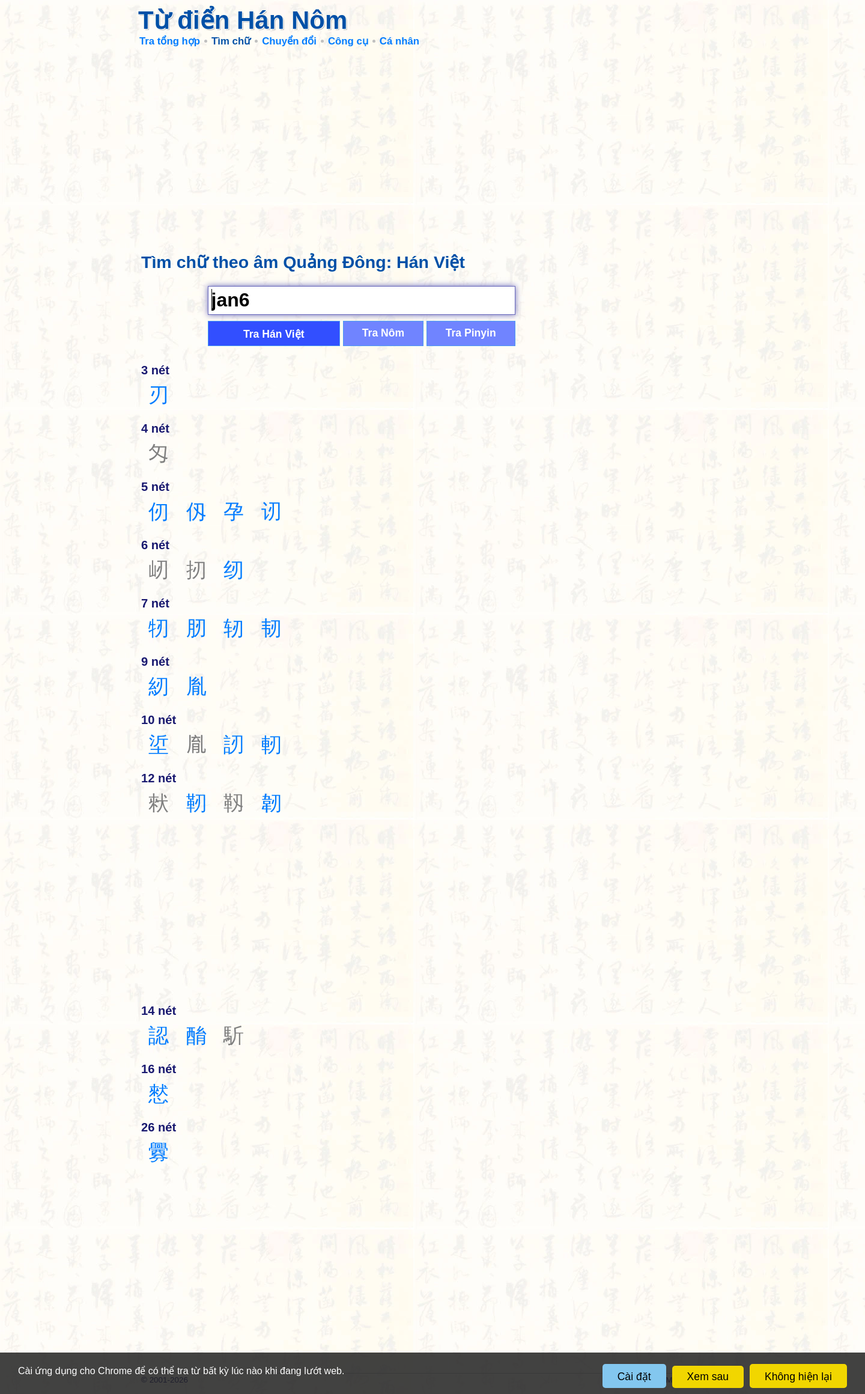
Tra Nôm (383, 333)
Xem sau (708, 1377)
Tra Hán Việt (274, 334)
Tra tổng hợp (169, 41)
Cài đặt (634, 1377)
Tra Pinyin (471, 333)
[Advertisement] (432, 144)
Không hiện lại (798, 1377)
